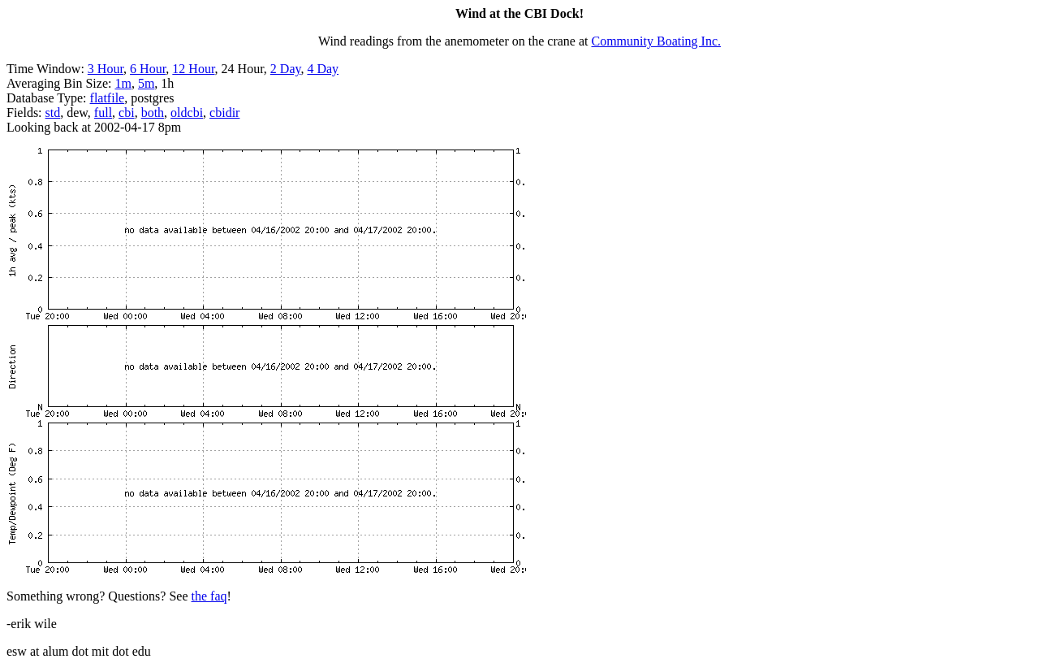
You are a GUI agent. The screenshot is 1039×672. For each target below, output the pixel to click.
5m (146, 83)
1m (122, 83)
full (103, 112)
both (152, 112)
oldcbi (186, 112)
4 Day (322, 69)
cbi (127, 112)
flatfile (107, 98)
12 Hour (193, 69)
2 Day (285, 69)
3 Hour (105, 69)
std (53, 112)
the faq (209, 596)
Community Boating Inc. (657, 41)
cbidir (224, 112)
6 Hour (148, 69)
